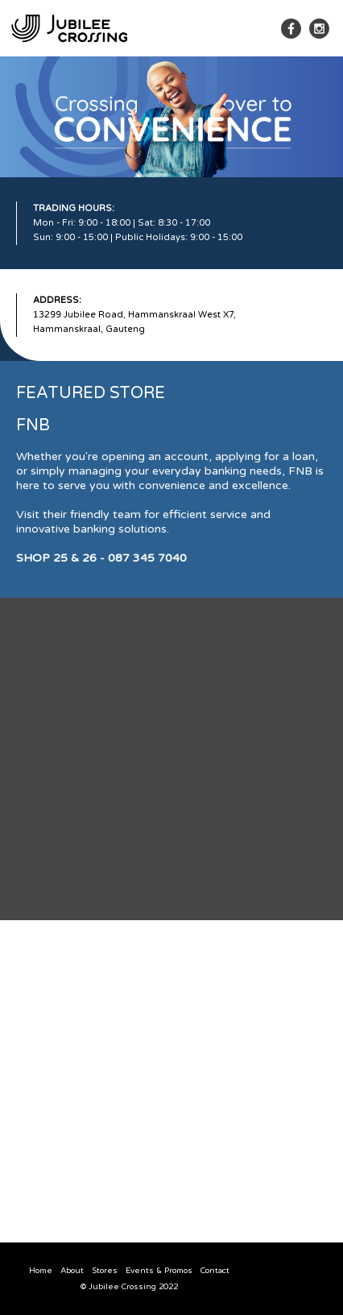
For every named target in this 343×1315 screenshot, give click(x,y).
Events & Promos (159, 1271)
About (72, 1271)
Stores (105, 1271)
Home (40, 1271)
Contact (214, 1271)
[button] (259, 29)
